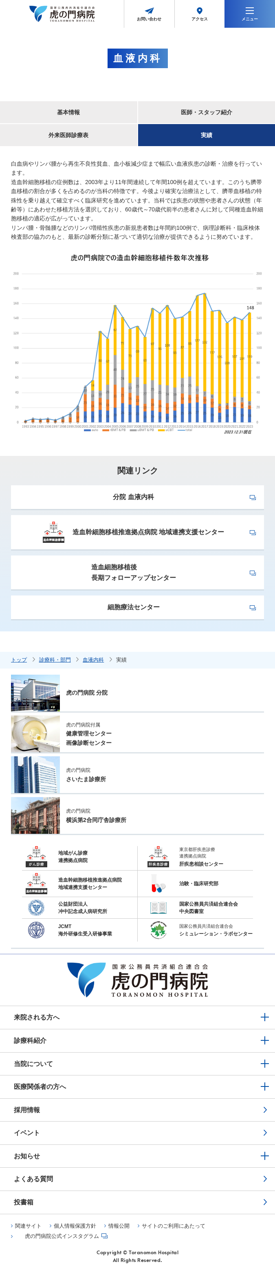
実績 (206, 135)
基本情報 (68, 112)
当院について (33, 1063)
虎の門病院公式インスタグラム (62, 1236)
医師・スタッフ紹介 (206, 112)
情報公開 (119, 1226)
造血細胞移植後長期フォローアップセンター (133, 572)
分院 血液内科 (133, 496)
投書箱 (23, 1202)
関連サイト (28, 1226)
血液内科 (93, 660)
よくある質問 (33, 1178)
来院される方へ (36, 1017)
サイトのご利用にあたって (173, 1226)
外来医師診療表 (68, 135)
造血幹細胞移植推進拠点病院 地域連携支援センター (133, 532)
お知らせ (27, 1156)
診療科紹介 (30, 1040)
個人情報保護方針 (75, 1226)
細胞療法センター (134, 607)
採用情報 (27, 1109)
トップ (19, 660)
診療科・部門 (55, 660)
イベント (27, 1132)
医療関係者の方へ (40, 1086)
